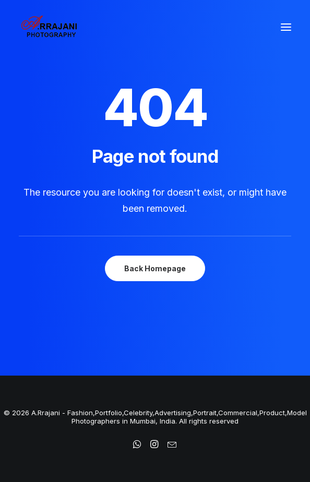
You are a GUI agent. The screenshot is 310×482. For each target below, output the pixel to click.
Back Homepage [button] (155, 268)
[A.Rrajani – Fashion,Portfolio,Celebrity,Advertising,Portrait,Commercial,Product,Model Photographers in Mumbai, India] (49, 27)
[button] (286, 27)
